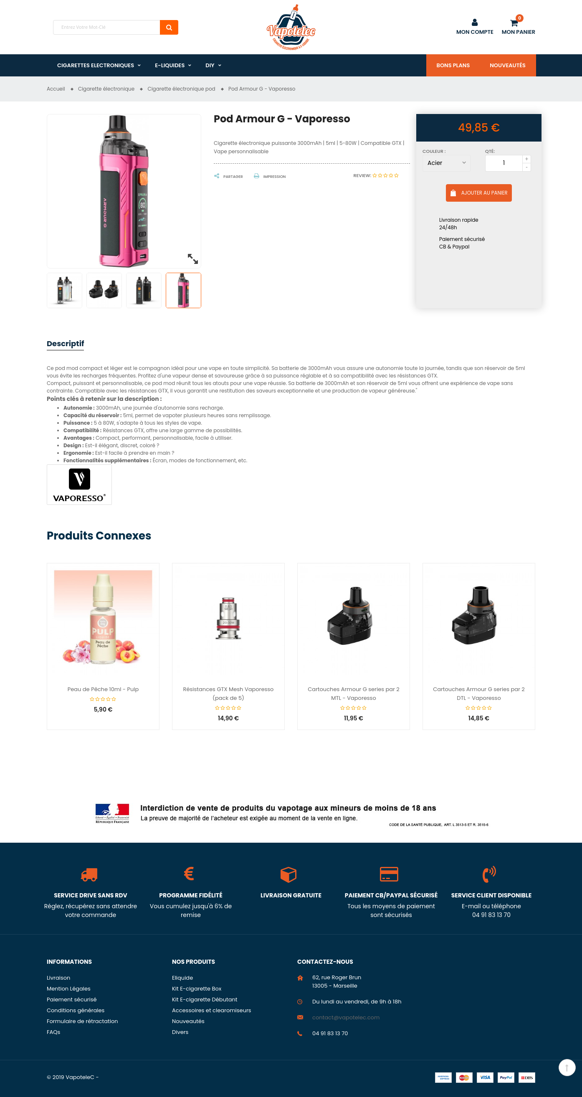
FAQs (53, 1032)
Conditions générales (75, 1010)
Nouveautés (508, 65)
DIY (209, 65)
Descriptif (65, 343)
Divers (180, 1032)
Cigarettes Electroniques (95, 65)
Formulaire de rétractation (82, 1021)
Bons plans (453, 65)
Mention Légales (69, 989)
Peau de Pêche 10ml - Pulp (103, 689)
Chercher (169, 27)
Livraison (58, 978)
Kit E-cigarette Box (196, 989)
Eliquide (182, 978)
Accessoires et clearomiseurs (211, 1010)
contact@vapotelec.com (346, 1017)
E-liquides (170, 65)
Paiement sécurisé (72, 999)
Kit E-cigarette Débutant (205, 999)
